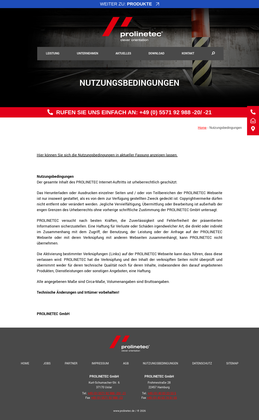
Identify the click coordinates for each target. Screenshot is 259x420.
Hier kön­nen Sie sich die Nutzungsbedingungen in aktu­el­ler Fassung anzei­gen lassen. (107, 155)
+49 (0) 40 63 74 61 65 (162, 398)
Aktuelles (123, 53)
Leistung (52, 53)
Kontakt (188, 53)
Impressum (100, 363)
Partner (71, 363)
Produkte (139, 3)
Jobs (47, 363)
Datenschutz (202, 363)
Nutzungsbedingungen (160, 363)
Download (156, 53)
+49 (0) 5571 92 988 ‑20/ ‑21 (175, 112)
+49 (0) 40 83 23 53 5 (162, 393)
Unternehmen (87, 53)
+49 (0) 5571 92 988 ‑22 (107, 398)
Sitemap (232, 363)
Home (202, 127)
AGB (126, 363)
